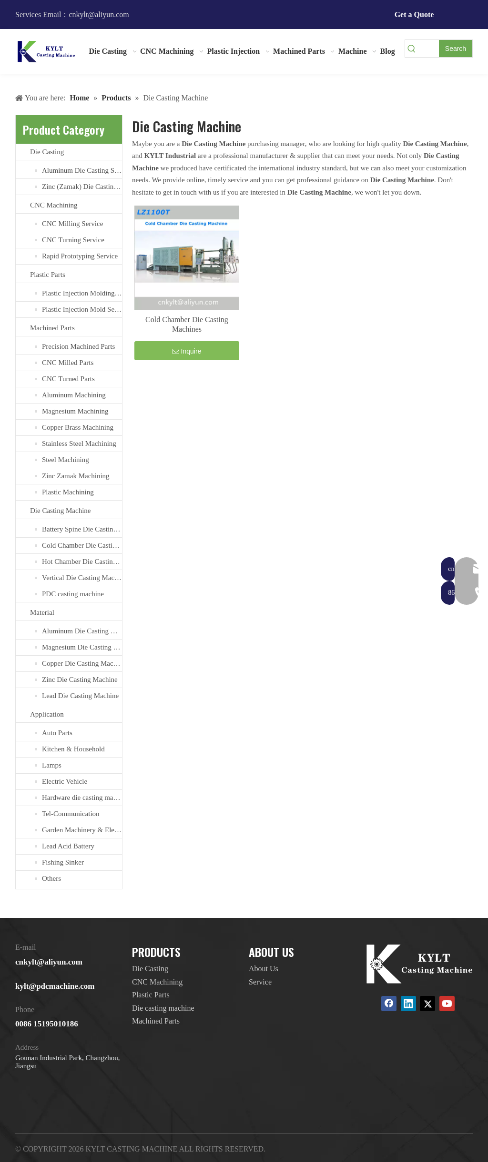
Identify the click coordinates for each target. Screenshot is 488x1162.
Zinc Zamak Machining (76, 476)
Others (51, 878)
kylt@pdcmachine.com (54, 986)
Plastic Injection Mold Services (82, 309)
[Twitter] (427, 1003)
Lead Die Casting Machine (80, 695)
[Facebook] (388, 1003)
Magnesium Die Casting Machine (82, 647)
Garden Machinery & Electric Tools (82, 830)
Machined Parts (52, 328)
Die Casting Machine (60, 510)
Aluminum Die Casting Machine (82, 631)
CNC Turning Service (73, 240)
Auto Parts (57, 733)
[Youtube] (447, 1003)
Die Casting (47, 152)
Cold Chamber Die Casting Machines (82, 545)
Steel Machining (65, 459)
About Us (263, 969)
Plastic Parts (47, 274)
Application (47, 714)
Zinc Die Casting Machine (80, 679)
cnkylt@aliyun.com (48, 961)
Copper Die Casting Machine (82, 663)
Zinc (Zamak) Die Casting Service (82, 186)
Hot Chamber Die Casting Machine (82, 561)
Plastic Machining (68, 492)
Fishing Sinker (63, 862)
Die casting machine (163, 1008)
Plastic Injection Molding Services (82, 293)
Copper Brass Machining (77, 427)
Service (260, 982)
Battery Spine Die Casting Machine (82, 529)
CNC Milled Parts (67, 362)
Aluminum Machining (74, 395)
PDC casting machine (73, 594)
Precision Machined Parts (78, 346)
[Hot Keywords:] (455, 48)
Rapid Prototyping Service (80, 256)
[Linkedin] (408, 1003)
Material (42, 612)
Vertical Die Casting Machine (82, 577)
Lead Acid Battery (68, 846)
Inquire (187, 351)
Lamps (51, 765)
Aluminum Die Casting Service (82, 170)
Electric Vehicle (64, 781)
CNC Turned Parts (68, 379)
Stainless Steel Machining (79, 443)
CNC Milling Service (72, 223)
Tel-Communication (71, 813)
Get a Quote (414, 14)
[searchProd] (428, 48)
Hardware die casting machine (82, 797)
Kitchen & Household (73, 749)
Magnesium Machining (75, 411)
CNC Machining (54, 205)
